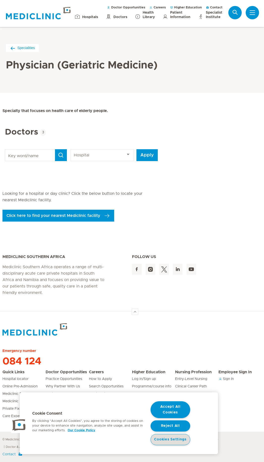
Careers (157, 7)
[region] (119, 423)
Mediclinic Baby (15, 394)
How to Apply (100, 379)
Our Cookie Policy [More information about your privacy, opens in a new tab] (81, 430)
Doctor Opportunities (126, 7)
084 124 (21, 361)
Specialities (22, 48)
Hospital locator (15, 379)
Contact (214, 7)
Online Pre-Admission (20, 386)
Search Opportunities (106, 386)
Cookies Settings (170, 439)
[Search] (61, 155)
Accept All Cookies (170, 409)
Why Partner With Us (63, 386)
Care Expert (12, 416)
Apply (147, 155)
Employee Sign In (235, 372)
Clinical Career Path (191, 386)
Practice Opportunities (64, 379)
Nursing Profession (193, 372)
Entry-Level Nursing (191, 379)
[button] (19, 425)
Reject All (170, 426)
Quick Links (13, 372)
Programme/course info (151, 386)
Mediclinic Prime (15, 401)
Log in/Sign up (144, 379)
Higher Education (186, 7)
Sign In (226, 379)
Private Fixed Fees (17, 408)
